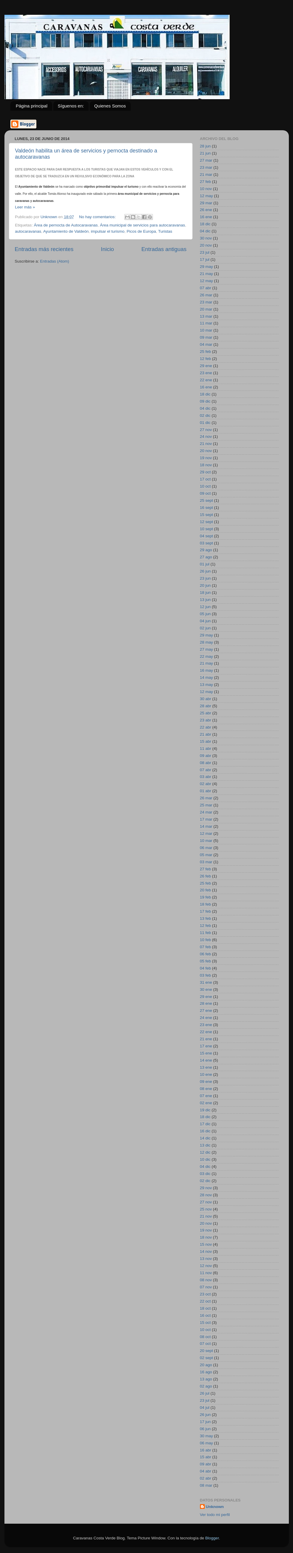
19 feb (205, 897)
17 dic (205, 1124)
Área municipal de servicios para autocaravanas (142, 225)
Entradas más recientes (44, 249)
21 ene (206, 1039)
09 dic (205, 401)
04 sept (206, 536)
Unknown (215, 1506)
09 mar (206, 337)
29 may (206, 266)
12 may (206, 196)
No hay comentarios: (98, 217)
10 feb (205, 940)
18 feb (205, 904)
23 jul (204, 252)
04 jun (205, 621)
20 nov (206, 245)
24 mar (206, 812)
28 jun (205, 146)
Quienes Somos (110, 105)
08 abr (205, 763)
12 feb (205, 358)
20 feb (205, 890)
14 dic (205, 1138)
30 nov (206, 238)
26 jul (204, 1393)
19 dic (205, 1110)
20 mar (206, 309)
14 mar (206, 826)
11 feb (205, 932)
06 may (206, 1443)
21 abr (205, 734)
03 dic (205, 1173)
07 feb (205, 947)
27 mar (206, 160)
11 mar (206, 323)
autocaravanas (28, 231)
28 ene (206, 1003)
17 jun (205, 1421)
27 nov (206, 429)
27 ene (206, 1010)
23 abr (205, 720)
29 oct (205, 472)
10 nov (206, 189)
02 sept (206, 1358)
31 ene (206, 982)
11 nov (206, 1273)
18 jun (205, 592)
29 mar (206, 203)
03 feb (205, 975)
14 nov (206, 1251)
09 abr (205, 755)
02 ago (206, 1386)
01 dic (205, 422)
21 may (206, 273)
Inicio (107, 249)
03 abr (205, 776)
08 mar (206, 1485)
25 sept (206, 500)
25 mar (206, 805)
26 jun (205, 571)
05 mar (206, 855)
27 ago (206, 557)
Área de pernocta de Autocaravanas (65, 225)
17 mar (206, 819)
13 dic (205, 1145)
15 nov (206, 1244)
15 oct (205, 1322)
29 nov (206, 1188)
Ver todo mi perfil (215, 1514)
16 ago (206, 1372)
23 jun (205, 578)
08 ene (206, 1088)
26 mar (206, 295)
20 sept (206, 1350)
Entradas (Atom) (54, 261)
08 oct (205, 1337)
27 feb (205, 181)
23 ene (206, 373)
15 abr (205, 741)
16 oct (205, 1315)
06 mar (206, 847)
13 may (206, 684)
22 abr (205, 727)
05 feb (205, 961)
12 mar (206, 833)
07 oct (205, 1343)
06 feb (205, 954)
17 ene (206, 1046)
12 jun (205, 607)
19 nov (206, 458)
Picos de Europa (141, 231)
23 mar (206, 167)
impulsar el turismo (107, 231)
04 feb (205, 968)
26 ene (206, 210)
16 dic (205, 1131)
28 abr (205, 706)
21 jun (205, 153)
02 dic (205, 415)
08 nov (206, 1280)
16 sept (206, 507)
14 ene (206, 1060)
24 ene (206, 1017)
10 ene (206, 1074)
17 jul (204, 259)
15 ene (206, 1053)
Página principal (31, 105)
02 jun (205, 628)
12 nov (206, 1265)
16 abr (205, 1450)
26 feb (205, 876)
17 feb (205, 911)
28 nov (206, 1195)
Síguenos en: (71, 105)
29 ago (206, 550)
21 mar (206, 174)
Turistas (165, 231)
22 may (206, 656)
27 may (206, 649)
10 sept (206, 529)
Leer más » (25, 207)
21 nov (206, 443)
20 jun (205, 585)
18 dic (205, 224)
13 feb (205, 918)
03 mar (206, 862)
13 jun (205, 599)
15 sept (206, 514)
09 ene (206, 1081)
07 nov (206, 1287)
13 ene (206, 1067)
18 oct (205, 1308)
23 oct (205, 1294)
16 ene (206, 217)
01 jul (204, 564)
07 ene (206, 1096)
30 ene (206, 989)
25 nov (206, 1209)
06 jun (205, 1429)
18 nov (206, 465)
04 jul (204, 1407)
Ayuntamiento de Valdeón (66, 231)
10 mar (206, 330)
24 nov (206, 436)
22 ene (206, 380)
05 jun (205, 614)
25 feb (205, 351)
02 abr (205, 784)
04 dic (205, 231)
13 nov (206, 1258)
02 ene (206, 1103)
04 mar (206, 344)
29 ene (206, 366)
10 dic (205, 1159)
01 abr (205, 791)
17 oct (205, 479)
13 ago (206, 1379)
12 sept (206, 522)
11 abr (205, 748)
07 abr (205, 288)
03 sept (206, 543)
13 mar (206, 316)
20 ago (206, 1365)
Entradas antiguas (163, 249)
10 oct (205, 486)
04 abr (205, 1471)
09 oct (205, 493)
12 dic (205, 1152)
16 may (206, 670)
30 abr (205, 699)
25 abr (205, 713)
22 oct (205, 1301)
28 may (206, 642)
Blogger (212, 1538)
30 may (206, 1436)
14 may (206, 677)
